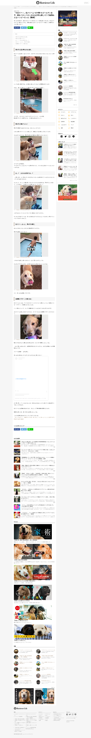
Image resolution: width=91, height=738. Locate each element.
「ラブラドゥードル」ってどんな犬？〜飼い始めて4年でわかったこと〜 (70, 152)
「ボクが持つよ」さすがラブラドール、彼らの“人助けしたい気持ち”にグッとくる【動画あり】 (70, 160)
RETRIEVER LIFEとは (30, 729)
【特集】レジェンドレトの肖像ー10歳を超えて (31, 721)
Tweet (24, 28)
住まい (70, 115)
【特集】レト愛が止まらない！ (31, 719)
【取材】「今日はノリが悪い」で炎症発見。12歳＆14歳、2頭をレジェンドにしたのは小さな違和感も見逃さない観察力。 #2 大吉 (70, 174)
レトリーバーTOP (16, 6)
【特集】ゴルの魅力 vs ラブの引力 (20, 721)
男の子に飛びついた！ (20, 38)
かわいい (35, 6)
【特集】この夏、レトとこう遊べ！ (31, 726)
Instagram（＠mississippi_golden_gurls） (23, 81)
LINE (31, 28)
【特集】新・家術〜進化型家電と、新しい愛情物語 (31, 718)
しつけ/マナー (72, 118)
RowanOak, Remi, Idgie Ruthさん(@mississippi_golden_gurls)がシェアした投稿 (31, 398)
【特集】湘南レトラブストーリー (31, 724)
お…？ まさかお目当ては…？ (22, 40)
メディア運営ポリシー (57, 715)
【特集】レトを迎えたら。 (19, 725)
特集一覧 (53, 687)
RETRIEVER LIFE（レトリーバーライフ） (23, 734)
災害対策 (61, 122)
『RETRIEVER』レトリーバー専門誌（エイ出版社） (20, 731)
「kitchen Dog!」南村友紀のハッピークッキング (20, 729)
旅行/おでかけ (62, 118)
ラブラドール (72, 112)
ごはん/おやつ (62, 125)
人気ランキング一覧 (73, 180)
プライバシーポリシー (57, 717)
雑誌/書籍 (71, 122)
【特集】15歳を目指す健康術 (19, 719)
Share (17, 28)
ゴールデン (27, 6)
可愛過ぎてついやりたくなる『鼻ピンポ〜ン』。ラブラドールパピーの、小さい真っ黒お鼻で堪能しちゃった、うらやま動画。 (70, 167)
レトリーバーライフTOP (71, 718)
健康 (60, 128)
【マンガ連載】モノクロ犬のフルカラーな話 (20, 724)
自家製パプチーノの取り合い (22, 43)
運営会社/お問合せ (57, 720)
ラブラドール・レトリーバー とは (31, 715)
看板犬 (70, 128)
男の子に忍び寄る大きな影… (22, 37)
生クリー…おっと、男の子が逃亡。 (23, 42)
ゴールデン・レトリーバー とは (20, 715)
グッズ (70, 125)
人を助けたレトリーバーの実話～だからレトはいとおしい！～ (70, 145)
